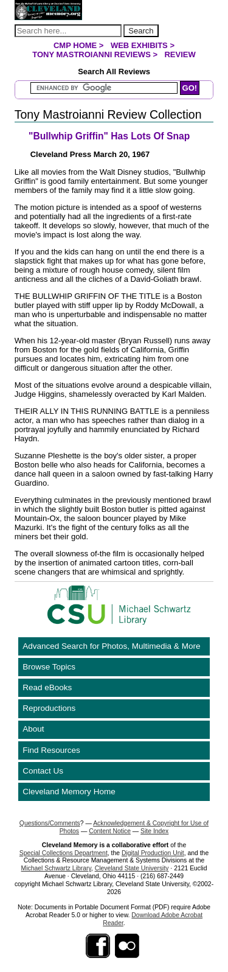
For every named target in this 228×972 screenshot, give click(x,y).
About (33, 728)
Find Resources (51, 750)
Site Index (154, 831)
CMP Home (75, 45)
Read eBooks (47, 687)
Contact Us (42, 770)
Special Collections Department (63, 853)
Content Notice (110, 831)
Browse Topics (48, 666)
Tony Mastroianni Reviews (91, 54)
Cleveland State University (132, 868)
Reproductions (48, 708)
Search (140, 30)
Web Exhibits (139, 45)
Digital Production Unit (153, 853)
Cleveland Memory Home (68, 791)
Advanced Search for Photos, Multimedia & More (111, 646)
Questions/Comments (49, 823)
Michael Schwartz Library (56, 868)
